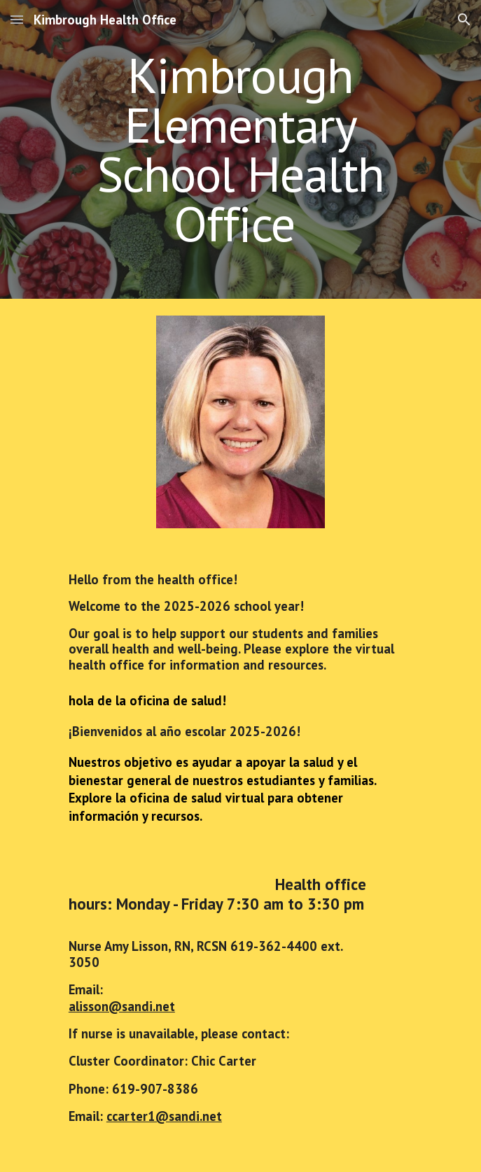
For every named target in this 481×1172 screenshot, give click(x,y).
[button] (17, 19)
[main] (240, 149)
